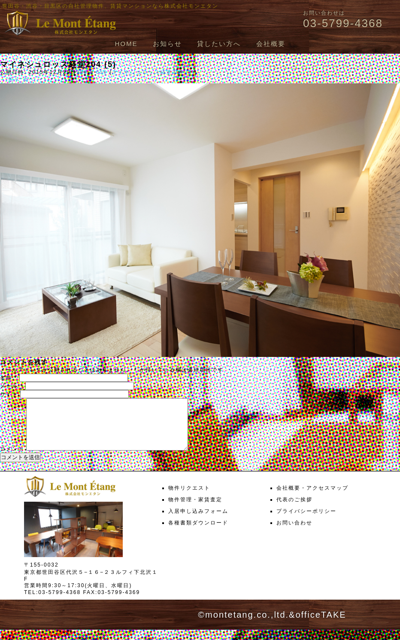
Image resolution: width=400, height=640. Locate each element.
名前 (8, 378)
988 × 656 (91, 72)
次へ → (33, 79)
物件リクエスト (189, 498)
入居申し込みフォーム (198, 521)
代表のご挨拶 (294, 510)
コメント (12, 459)
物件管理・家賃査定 (195, 510)
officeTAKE (320, 625)
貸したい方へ (219, 43)
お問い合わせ (294, 533)
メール (11, 386)
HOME (126, 43)
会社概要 (270, 43)
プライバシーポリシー (306, 521)
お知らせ (167, 43)
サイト (9, 394)
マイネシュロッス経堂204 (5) (153, 72)
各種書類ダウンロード (198, 533)
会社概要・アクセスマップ (312, 498)
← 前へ (10, 79)
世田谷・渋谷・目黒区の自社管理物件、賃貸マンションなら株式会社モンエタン (110, 6)
